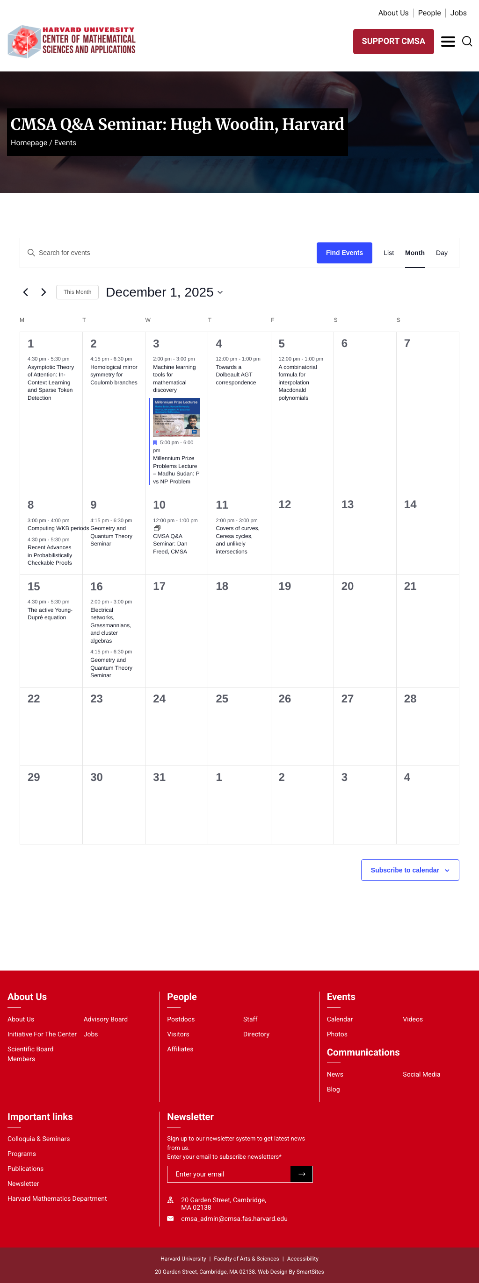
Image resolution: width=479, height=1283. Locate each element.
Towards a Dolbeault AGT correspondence (236, 375)
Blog (333, 1089)
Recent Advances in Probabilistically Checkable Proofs (50, 555)
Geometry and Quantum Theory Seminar (111, 536)
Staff (250, 1019)
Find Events (344, 252)
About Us (393, 12)
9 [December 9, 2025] (93, 504)
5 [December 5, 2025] (282, 343)
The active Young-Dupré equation (50, 614)
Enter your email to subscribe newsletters (224, 1157)
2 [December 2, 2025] (93, 343)
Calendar (340, 1019)
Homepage (29, 142)
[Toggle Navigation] (448, 41)
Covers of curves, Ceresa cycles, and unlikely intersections (237, 540)
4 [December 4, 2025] (219, 343)
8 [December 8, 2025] (31, 504)
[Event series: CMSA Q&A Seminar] (157, 528)
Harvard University (183, 1258)
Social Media (421, 1074)
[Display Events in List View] (389, 253)
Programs (21, 1154)
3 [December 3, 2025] (156, 343)
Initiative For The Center (42, 1034)
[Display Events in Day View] (442, 253)
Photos (337, 1034)
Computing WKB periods (59, 528)
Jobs (458, 12)
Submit (301, 1174)
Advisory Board (106, 1019)
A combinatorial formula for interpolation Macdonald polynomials (298, 382)
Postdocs (181, 1019)
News (335, 1074)
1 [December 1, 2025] (31, 343)
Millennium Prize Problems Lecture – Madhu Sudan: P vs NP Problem (176, 470)
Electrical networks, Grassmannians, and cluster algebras (110, 625)
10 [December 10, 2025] (159, 504)
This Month (77, 292)
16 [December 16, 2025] (96, 586)
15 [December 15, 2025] (34, 586)
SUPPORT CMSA (393, 41)
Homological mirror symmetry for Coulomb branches (114, 375)
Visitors (178, 1034)
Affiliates (180, 1049)
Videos (413, 1019)
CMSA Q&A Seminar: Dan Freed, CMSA (170, 544)
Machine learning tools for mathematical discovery (174, 379)
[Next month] (43, 292)
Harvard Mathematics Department (57, 1199)
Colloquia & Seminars (38, 1139)
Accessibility (303, 1258)
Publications (25, 1169)
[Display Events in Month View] (415, 253)
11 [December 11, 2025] (222, 504)
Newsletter (23, 1184)
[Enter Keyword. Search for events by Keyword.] (168, 253)
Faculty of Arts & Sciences (246, 1258)
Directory (256, 1034)
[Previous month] (25, 292)
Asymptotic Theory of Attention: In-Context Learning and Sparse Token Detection (51, 382)
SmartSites (310, 1272)
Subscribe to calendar (405, 870)
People (429, 12)
